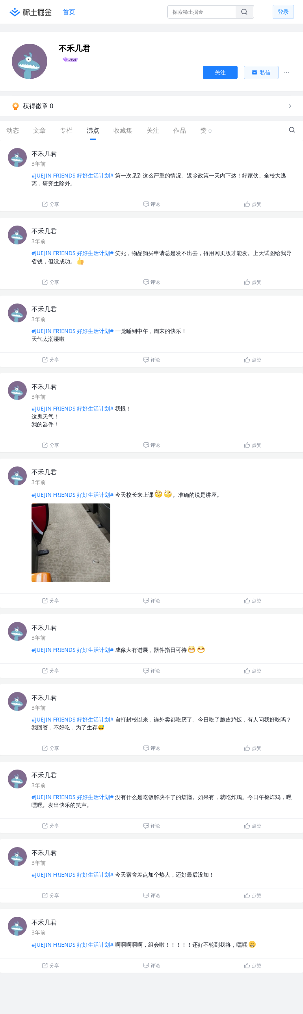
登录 (283, 11)
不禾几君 (44, 153)
